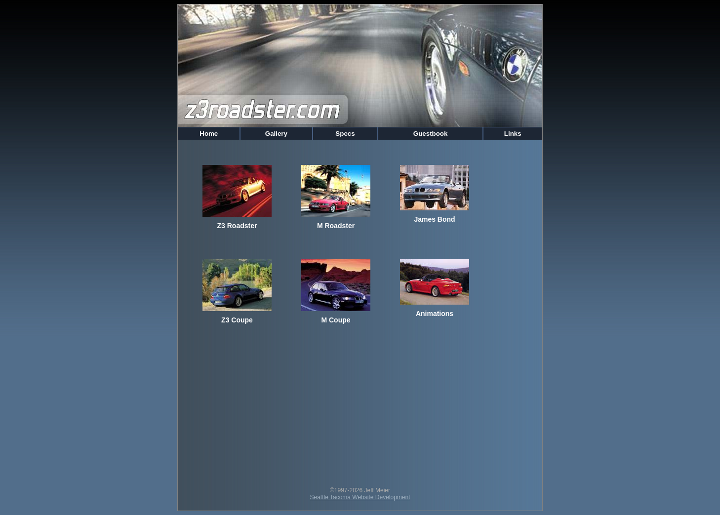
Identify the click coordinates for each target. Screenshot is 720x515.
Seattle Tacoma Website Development (360, 497)
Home (209, 133)
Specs (345, 133)
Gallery (276, 133)
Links (512, 133)
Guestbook (430, 133)
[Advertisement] (360, 408)
